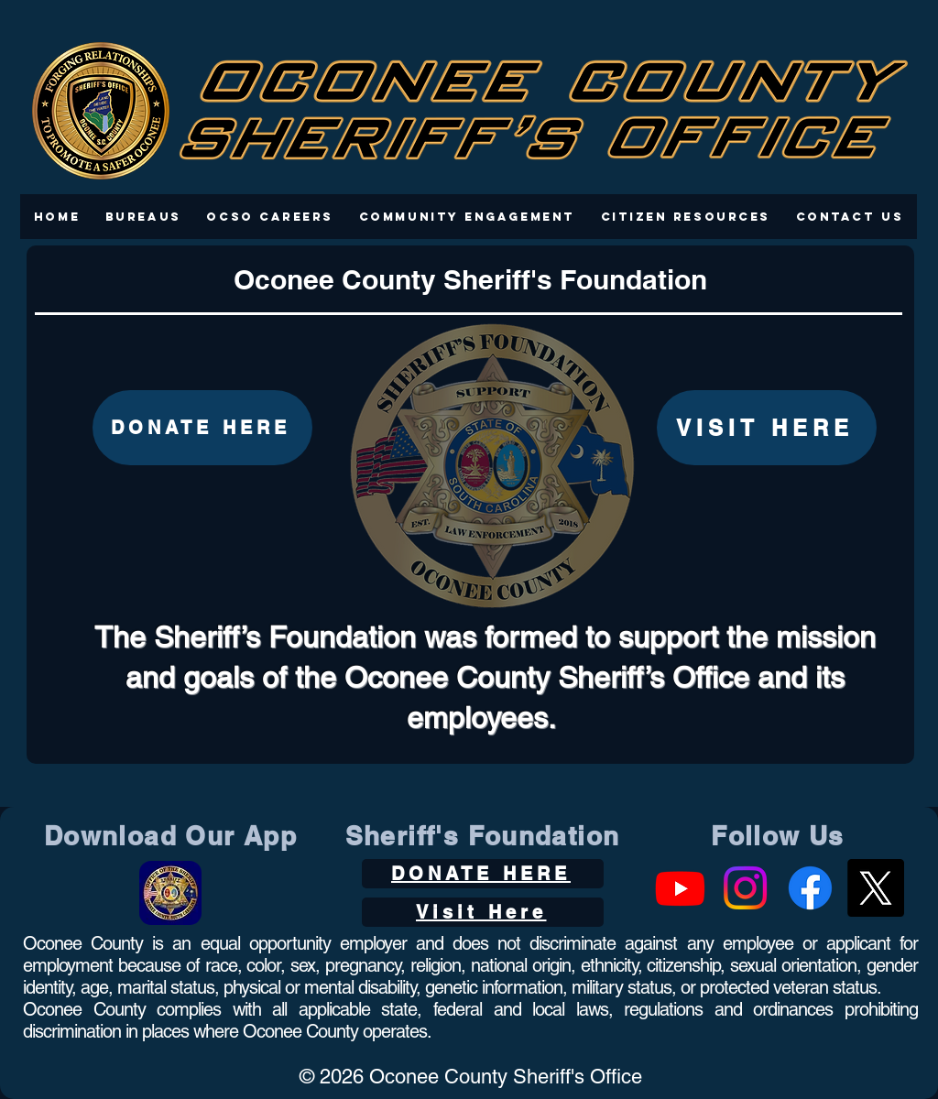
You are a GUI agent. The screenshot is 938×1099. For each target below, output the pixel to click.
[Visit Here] (483, 912)
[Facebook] (810, 888)
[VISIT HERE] (767, 427)
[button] (143, 216)
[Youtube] (680, 888)
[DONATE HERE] (202, 427)
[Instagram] (745, 888)
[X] (875, 888)
